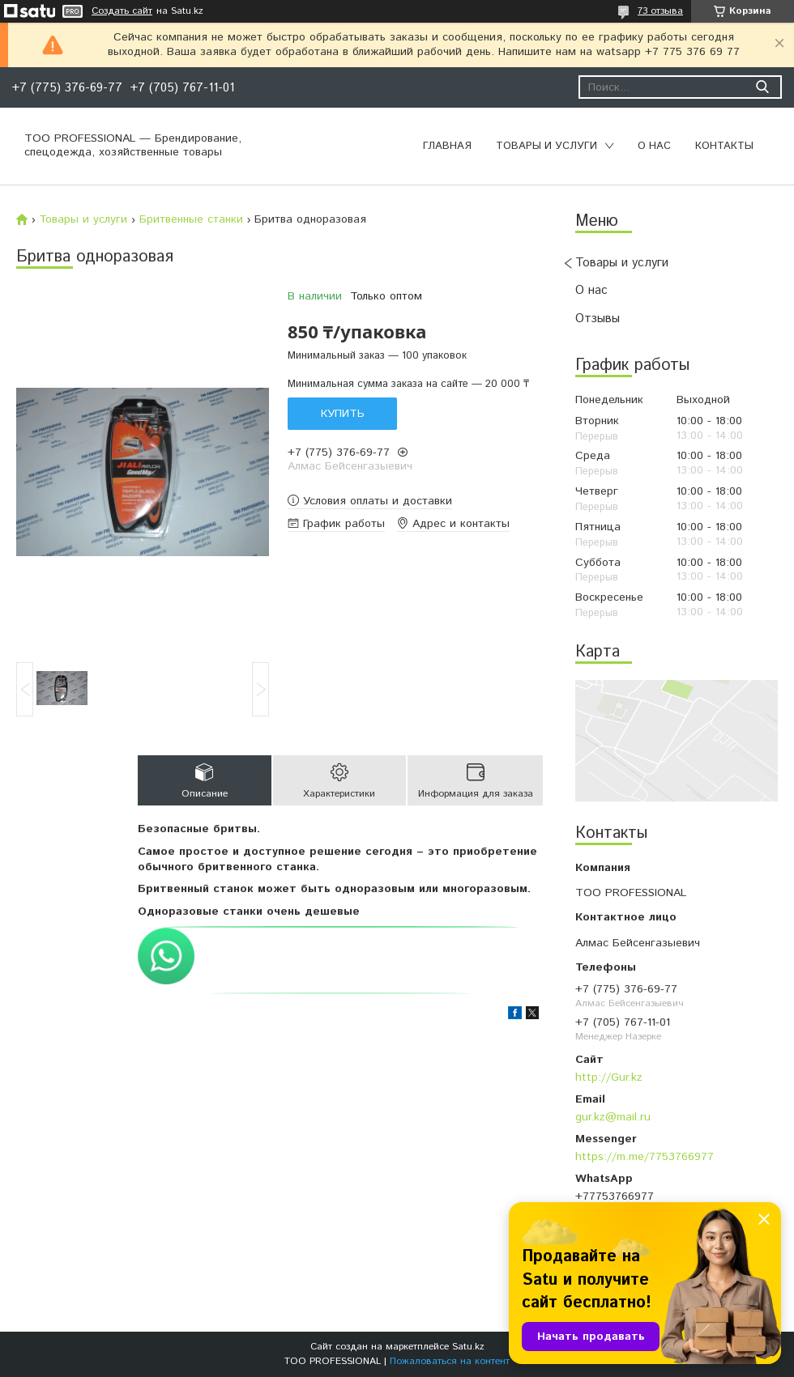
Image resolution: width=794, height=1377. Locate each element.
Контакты (724, 146)
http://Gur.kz (608, 1077)
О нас (654, 146)
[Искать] (762, 87)
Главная (447, 146)
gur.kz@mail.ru (613, 1117)
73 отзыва (660, 11)
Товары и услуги (546, 146)
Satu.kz (468, 1347)
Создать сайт (122, 11)
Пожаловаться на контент (450, 1361)
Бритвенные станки (191, 219)
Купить (343, 414)
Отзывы (597, 318)
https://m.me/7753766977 (644, 1157)
